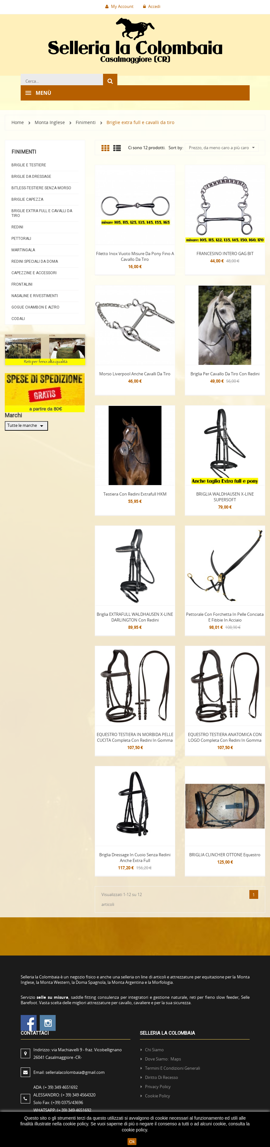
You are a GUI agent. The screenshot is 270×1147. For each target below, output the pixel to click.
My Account (119, 6)
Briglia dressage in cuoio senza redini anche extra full (134, 857)
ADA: (55, 1087)
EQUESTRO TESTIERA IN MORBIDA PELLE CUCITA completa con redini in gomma (135, 737)
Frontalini (21, 284)
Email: (69, 1072)
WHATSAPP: (62, 1110)
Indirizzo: (77, 1053)
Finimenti (23, 152)
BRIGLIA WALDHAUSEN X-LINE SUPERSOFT (225, 497)
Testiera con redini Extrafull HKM (135, 494)
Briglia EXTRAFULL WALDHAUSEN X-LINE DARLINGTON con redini (135, 617)
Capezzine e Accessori (34, 273)
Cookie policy (157, 1096)
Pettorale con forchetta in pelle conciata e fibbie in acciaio (225, 617)
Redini (17, 227)
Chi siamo (154, 1050)
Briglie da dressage (31, 176)
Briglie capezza (27, 199)
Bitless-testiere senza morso (41, 188)
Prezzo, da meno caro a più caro (221, 147)
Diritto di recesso (161, 1077)
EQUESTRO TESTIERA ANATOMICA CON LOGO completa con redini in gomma (225, 737)
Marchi (13, 415)
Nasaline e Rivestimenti (34, 296)
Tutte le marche (26, 426)
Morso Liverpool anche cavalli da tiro (134, 374)
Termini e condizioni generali (172, 1068)
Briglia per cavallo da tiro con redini (225, 374)
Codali (18, 318)
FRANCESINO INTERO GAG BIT (225, 253)
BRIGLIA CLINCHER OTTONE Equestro (224, 855)
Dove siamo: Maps (163, 1059)
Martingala (23, 250)
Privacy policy (158, 1086)
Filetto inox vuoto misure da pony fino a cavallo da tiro (135, 256)
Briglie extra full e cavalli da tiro (41, 213)
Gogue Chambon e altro (35, 307)
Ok (132, 1141)
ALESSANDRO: (65, 1095)
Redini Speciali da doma (34, 261)
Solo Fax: (58, 1102)
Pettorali (21, 238)
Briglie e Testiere (28, 165)
